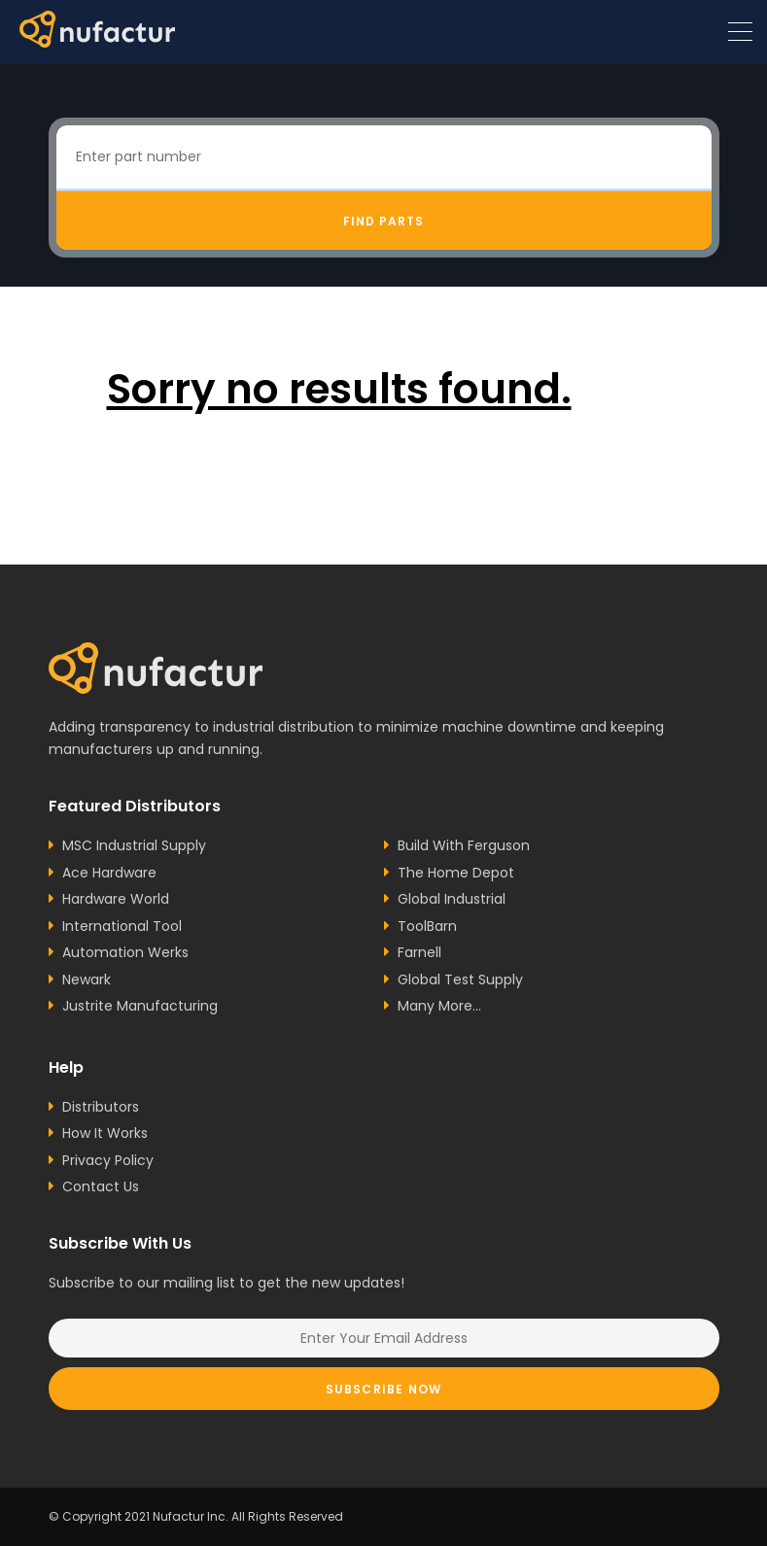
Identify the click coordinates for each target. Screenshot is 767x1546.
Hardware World (115, 899)
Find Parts (383, 221)
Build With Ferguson (464, 845)
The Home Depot (456, 872)
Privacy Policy (108, 1160)
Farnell (419, 952)
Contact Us (100, 1186)
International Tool (122, 926)
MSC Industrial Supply (134, 845)
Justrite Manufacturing (140, 1005)
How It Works (105, 1133)
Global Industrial (452, 899)
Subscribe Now (384, 1389)
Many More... (439, 1005)
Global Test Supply (460, 979)
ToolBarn (427, 926)
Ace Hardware (109, 872)
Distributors (100, 1107)
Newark (86, 979)
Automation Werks (125, 952)
